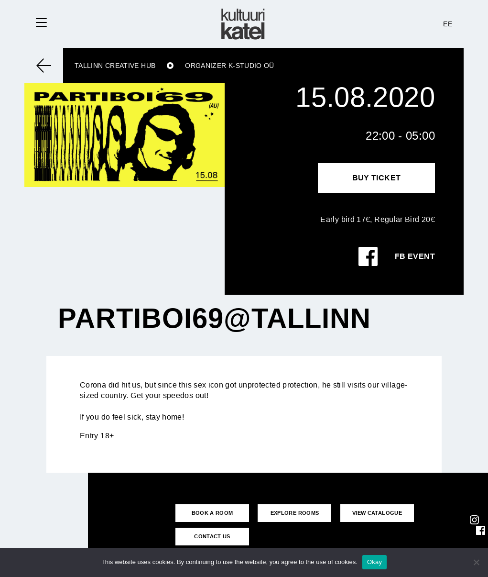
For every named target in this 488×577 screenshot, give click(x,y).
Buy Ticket (376, 178)
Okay (374, 562)
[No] (476, 562)
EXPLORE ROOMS (295, 513)
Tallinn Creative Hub (115, 65)
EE (447, 24)
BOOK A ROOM (212, 513)
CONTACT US (212, 536)
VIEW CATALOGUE (377, 513)
